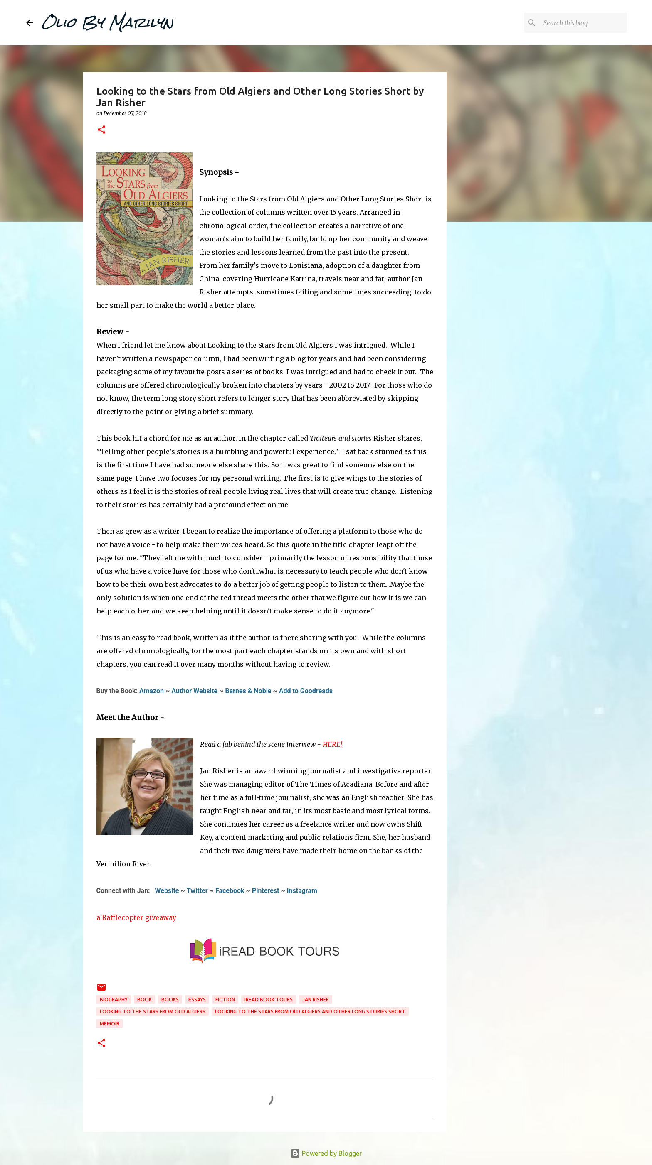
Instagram (302, 891)
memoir (109, 1023)
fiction (225, 999)
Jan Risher (315, 999)
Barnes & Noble (248, 691)
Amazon (151, 691)
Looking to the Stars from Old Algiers (152, 1011)
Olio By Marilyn (107, 22)
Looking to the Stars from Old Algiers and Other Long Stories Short (310, 1011)
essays (197, 999)
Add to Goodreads (306, 691)
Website (167, 891)
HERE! (332, 744)
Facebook (229, 891)
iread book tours (268, 999)
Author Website (194, 691)
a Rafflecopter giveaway (136, 917)
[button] (101, 130)
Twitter (197, 891)
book (144, 999)
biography (114, 999)
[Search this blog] (583, 23)
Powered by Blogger (326, 1153)
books (170, 999)
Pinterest (265, 891)
